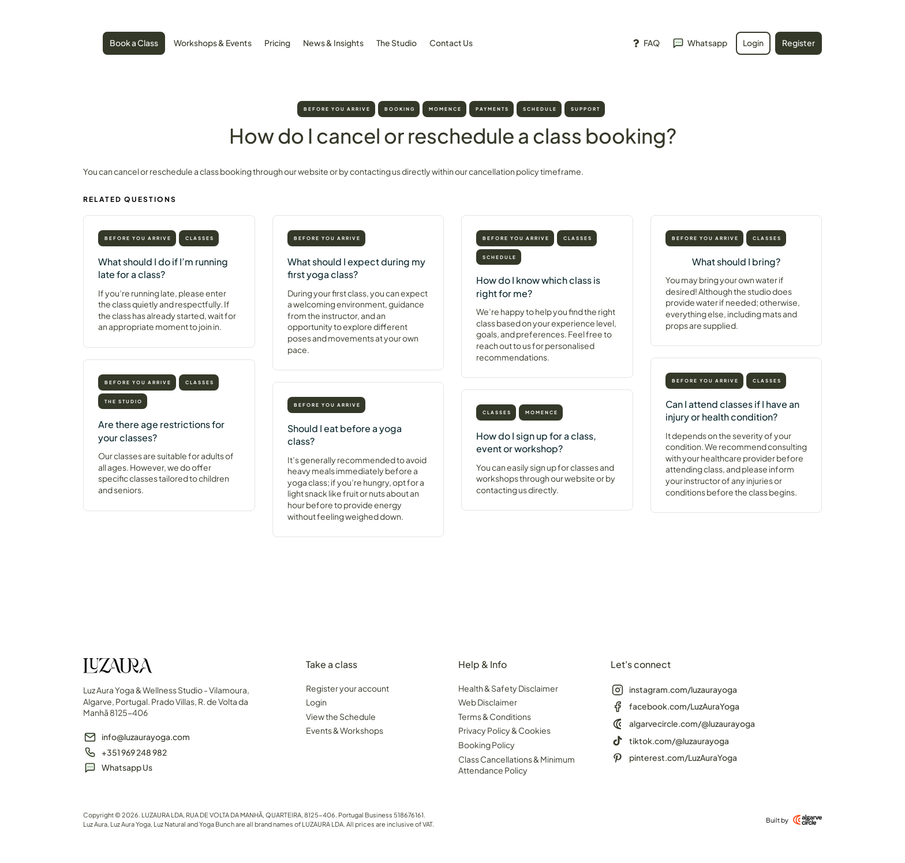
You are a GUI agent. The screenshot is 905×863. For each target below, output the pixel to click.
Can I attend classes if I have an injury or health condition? (732, 410)
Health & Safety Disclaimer (508, 688)
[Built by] (807, 819)
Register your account (347, 688)
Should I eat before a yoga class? (344, 434)
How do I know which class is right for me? (538, 286)
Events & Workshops (344, 730)
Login (316, 702)
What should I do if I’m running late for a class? (163, 268)
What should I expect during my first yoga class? (356, 268)
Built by (777, 820)
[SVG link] (83, 45)
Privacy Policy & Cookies (504, 730)
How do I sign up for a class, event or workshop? (536, 442)
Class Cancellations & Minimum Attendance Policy (516, 765)
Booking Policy (486, 745)
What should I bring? (736, 262)
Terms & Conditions (494, 716)
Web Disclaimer (487, 702)
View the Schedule (341, 716)
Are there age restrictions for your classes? (161, 430)
